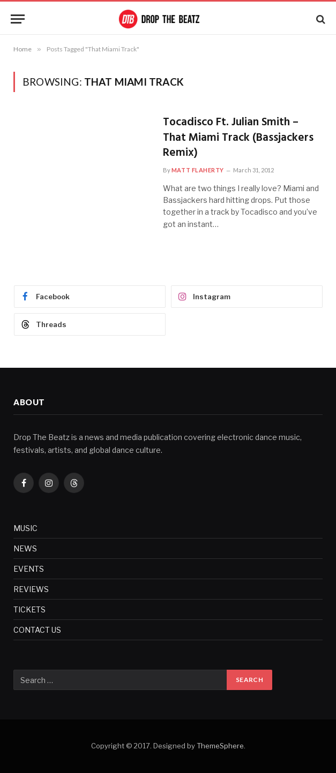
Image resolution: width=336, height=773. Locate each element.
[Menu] (18, 19)
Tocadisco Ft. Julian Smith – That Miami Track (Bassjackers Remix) (238, 138)
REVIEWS (31, 589)
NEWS (25, 548)
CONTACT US (37, 629)
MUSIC (25, 528)
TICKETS (29, 609)
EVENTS (28, 568)
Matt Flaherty (197, 169)
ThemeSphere (220, 745)
